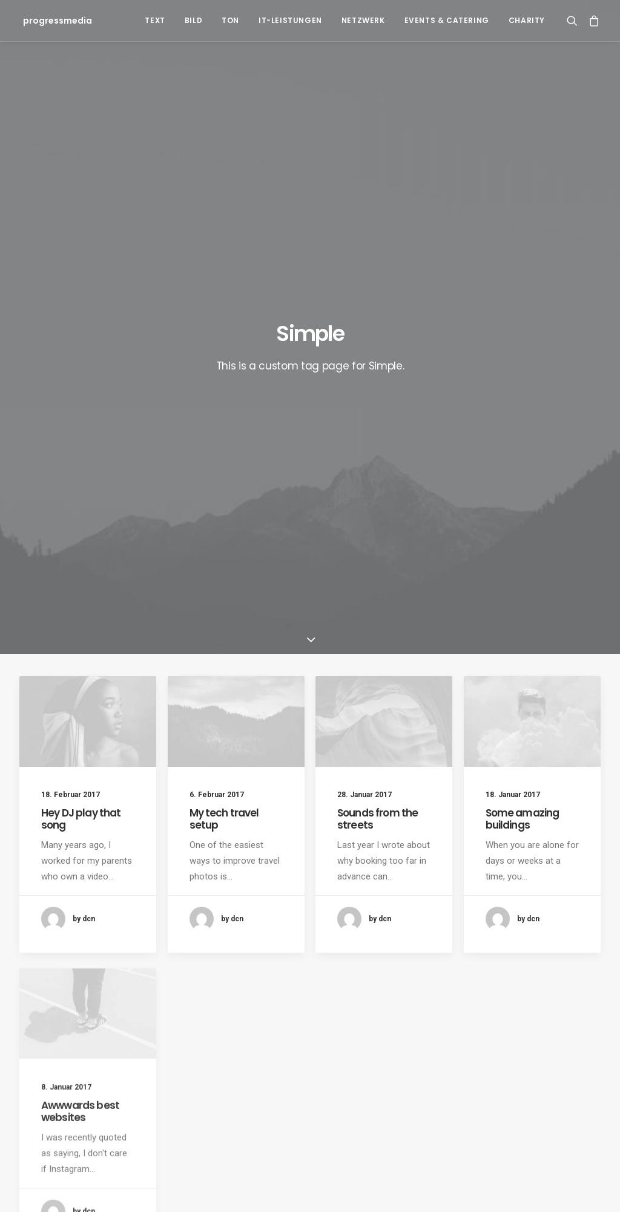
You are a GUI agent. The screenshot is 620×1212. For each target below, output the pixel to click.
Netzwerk (363, 20)
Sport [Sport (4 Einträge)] (578, 943)
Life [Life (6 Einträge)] (466, 943)
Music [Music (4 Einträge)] (499, 943)
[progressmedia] (53, 20)
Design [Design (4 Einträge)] (349, 943)
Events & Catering (446, 20)
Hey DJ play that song (80, 399)
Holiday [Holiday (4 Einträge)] (430, 943)
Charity (527, 20)
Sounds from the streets (377, 405)
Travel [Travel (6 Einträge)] (419, 962)
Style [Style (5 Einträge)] (347, 962)
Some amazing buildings (522, 432)
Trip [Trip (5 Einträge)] (455, 962)
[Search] (575, 20)
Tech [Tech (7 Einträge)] (382, 962)
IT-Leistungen (290, 20)
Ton (230, 20)
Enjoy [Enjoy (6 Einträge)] (389, 943)
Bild (193, 20)
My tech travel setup (224, 399)
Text (155, 20)
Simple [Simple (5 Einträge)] (539, 943)
